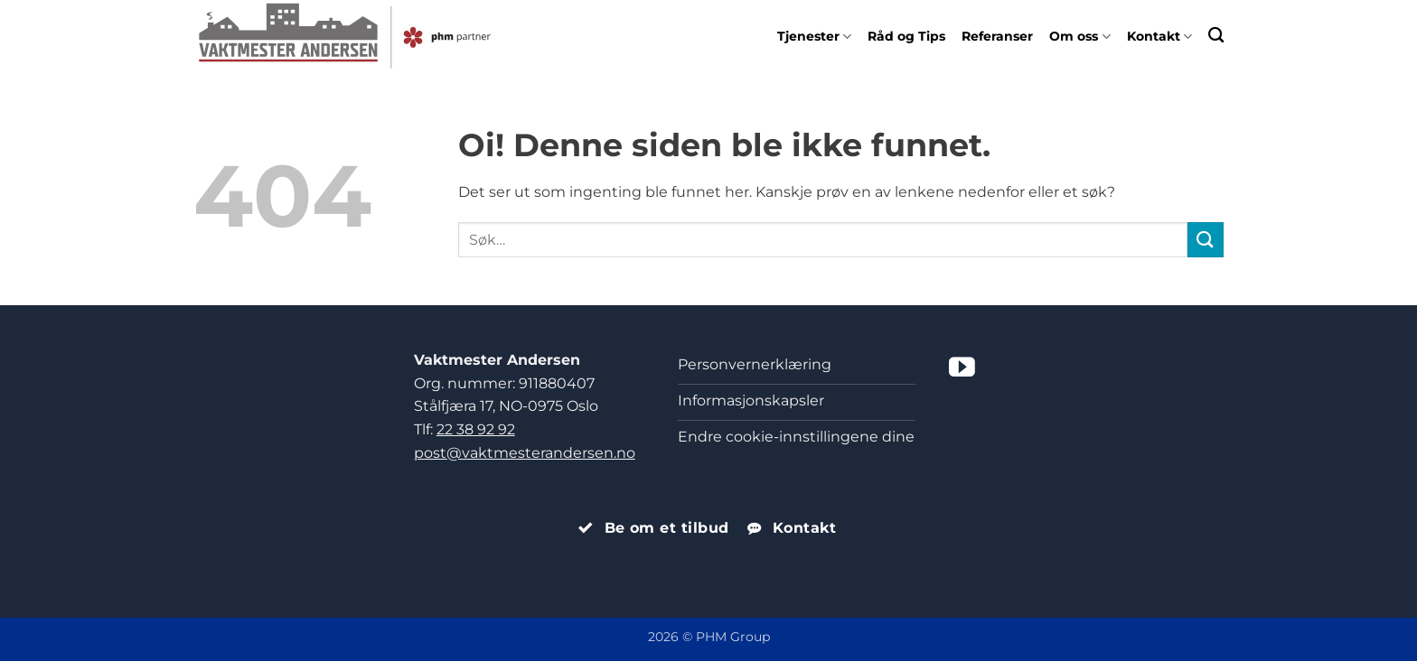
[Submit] (1205, 239)
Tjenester (814, 36)
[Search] (1216, 34)
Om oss (1079, 36)
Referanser (997, 36)
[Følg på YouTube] (962, 369)
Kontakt (1159, 36)
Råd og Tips (906, 36)
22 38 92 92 (475, 429)
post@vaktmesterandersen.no (524, 452)
